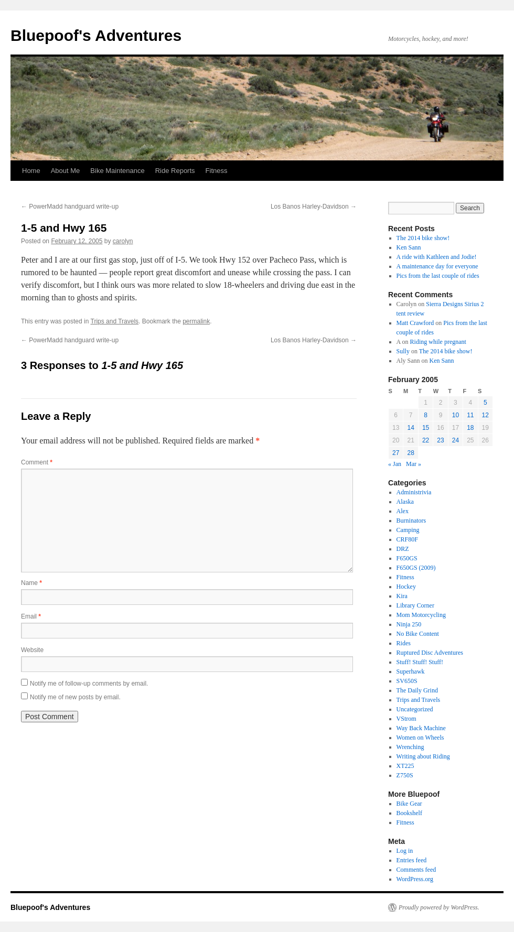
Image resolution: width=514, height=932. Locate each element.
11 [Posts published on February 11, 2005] (470, 415)
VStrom (406, 718)
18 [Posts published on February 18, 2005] (470, 427)
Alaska (405, 501)
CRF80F (407, 539)
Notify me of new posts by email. (75, 697)
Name (31, 583)
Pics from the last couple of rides (438, 275)
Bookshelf (409, 813)
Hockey (406, 586)
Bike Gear (409, 803)
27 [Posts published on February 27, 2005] (395, 453)
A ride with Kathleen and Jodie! (437, 257)
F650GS (407, 558)
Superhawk (411, 671)
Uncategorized (415, 709)
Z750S (405, 775)
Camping (408, 530)
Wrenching (410, 747)
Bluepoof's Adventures (95, 35)
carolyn (123, 241)
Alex (403, 511)
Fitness (217, 171)
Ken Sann (409, 247)
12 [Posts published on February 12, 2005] (485, 415)
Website (32, 650)
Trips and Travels (115, 321)
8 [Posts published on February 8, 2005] (425, 415)
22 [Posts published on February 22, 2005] (425, 440)
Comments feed (416, 869)
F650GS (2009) (416, 567)
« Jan (394, 464)
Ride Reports (175, 171)
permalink (196, 321)
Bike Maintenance (117, 171)
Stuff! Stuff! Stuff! (420, 662)
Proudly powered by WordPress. (439, 907)
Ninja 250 (409, 624)
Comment (36, 462)
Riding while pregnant (438, 341)
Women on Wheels (420, 737)
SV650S (407, 681)
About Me (65, 171)
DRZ (403, 548)
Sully (403, 351)
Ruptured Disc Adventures (430, 652)
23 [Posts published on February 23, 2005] (440, 440)
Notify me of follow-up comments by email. (89, 683)
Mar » (413, 464)
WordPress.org (415, 879)
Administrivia (414, 492)
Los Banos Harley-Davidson (314, 206)
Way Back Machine (421, 728)
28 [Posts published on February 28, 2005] (410, 453)
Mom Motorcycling (421, 615)
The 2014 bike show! (423, 238)
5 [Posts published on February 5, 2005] (485, 402)
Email (31, 616)
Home (31, 171)
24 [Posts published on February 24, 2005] (455, 440)
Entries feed (412, 860)
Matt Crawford (415, 323)
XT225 (405, 766)
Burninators (411, 520)
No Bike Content (418, 633)
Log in (405, 850)
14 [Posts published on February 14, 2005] (410, 427)
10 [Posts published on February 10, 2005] (455, 415)
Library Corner (415, 605)
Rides (404, 643)
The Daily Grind (417, 690)
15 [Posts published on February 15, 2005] (425, 427)
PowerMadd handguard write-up (70, 206)
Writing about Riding (423, 756)
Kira (402, 596)
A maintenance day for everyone (437, 266)
